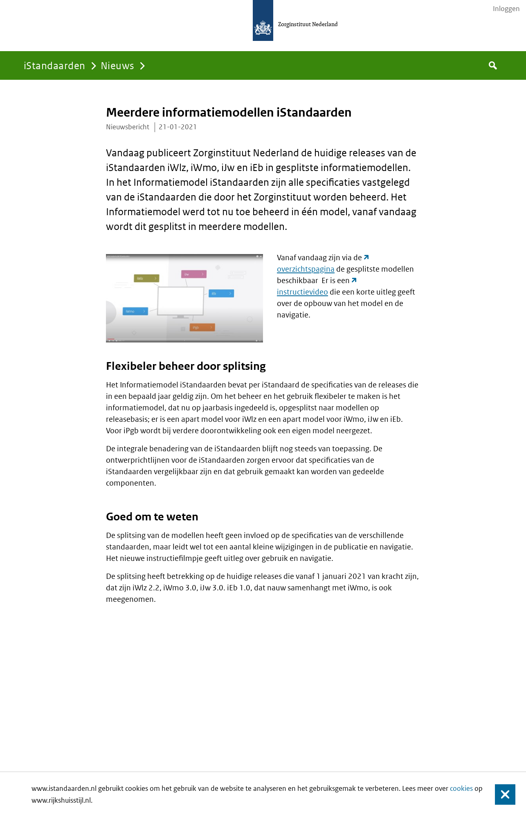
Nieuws (118, 65)
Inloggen (506, 8)
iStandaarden (54, 65)
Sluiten (501, 794)
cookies (461, 788)
